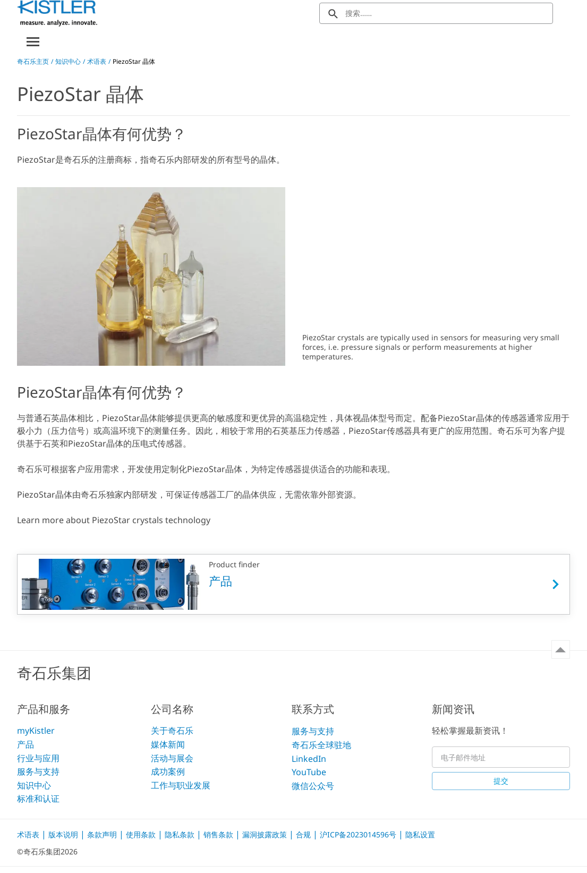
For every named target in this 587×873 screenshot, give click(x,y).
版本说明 (64, 834)
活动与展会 (172, 758)
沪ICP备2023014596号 (359, 834)
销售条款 (219, 834)
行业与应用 (38, 758)
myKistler (36, 731)
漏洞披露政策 (265, 834)
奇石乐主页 (33, 61)
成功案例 (168, 771)
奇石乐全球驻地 (321, 745)
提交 (501, 781)
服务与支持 (38, 771)
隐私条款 (181, 834)
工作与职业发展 (180, 785)
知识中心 (68, 61)
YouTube (309, 772)
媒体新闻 (168, 744)
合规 (304, 834)
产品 (25, 744)
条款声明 (103, 834)
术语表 (96, 61)
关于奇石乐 (172, 731)
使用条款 (142, 834)
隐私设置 (420, 834)
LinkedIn (309, 759)
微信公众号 (313, 786)
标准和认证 (38, 798)
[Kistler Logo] (57, 13)
